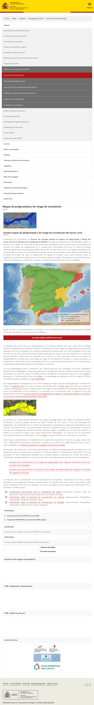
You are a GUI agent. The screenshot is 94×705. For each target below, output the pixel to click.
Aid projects (8, 182)
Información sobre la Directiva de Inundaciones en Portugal (36, 502)
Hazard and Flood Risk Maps (56, 18)
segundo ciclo (18, 386)
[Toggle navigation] (88, 6)
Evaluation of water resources (14, 52)
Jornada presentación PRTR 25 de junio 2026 (23, 516)
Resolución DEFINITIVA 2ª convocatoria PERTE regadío (26, 520)
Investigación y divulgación (13, 105)
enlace (86, 374)
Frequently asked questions (14, 193)
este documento (38, 379)
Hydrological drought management (16, 122)
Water (14, 18)
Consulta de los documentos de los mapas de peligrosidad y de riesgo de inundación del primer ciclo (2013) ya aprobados (50, 464)
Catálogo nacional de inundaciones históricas (20, 93)
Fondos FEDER (9, 133)
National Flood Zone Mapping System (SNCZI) (20, 87)
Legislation (7, 166)
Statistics (7, 155)
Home (7, 18)
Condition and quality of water (15, 47)
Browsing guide (38, 683)
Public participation (11, 171)
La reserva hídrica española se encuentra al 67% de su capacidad (26, 542)
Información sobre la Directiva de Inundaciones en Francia (36, 497)
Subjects (22, 18)
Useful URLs (8, 199)
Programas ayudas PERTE (13, 138)
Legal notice (52, 683)
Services (6, 144)
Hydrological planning (11, 116)
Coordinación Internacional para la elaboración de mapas (35, 492)
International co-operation (13, 41)
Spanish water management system (17, 30)
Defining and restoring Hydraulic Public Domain (21, 58)
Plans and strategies (11, 177)
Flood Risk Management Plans (14, 81)
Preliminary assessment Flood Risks (16, 69)
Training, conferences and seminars (16, 160)
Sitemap (26, 683)
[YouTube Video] (47, 571)
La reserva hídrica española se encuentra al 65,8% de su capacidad (27, 532)
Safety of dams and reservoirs (14, 111)
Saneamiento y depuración (13, 127)
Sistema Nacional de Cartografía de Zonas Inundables (43, 445)
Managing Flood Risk (35, 18)
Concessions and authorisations (15, 36)
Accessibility (15, 683)
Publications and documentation (15, 188)
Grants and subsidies (11, 149)
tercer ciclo (64, 386)
